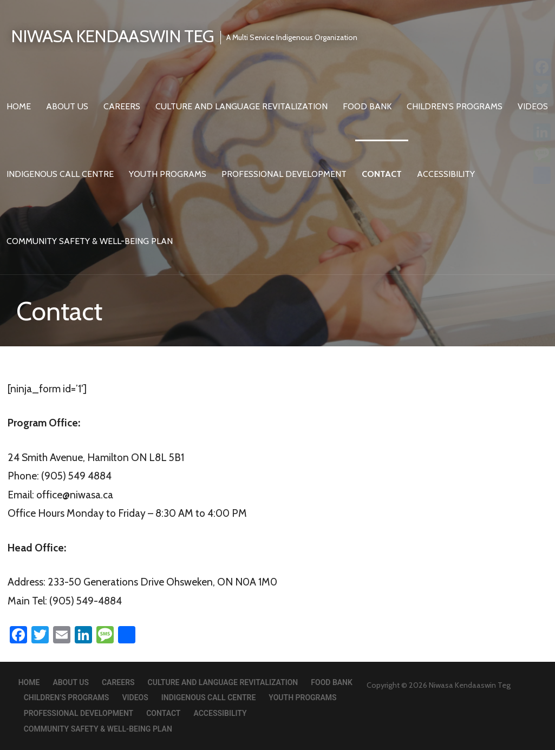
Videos (135, 697)
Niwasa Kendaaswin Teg (112, 36)
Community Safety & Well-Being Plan (89, 241)
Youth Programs (167, 174)
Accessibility (446, 174)
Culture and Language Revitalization (241, 106)
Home (18, 106)
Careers (121, 106)
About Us (67, 106)
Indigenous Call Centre (60, 174)
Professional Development (284, 174)
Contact (382, 174)
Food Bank (367, 106)
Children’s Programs (454, 106)
